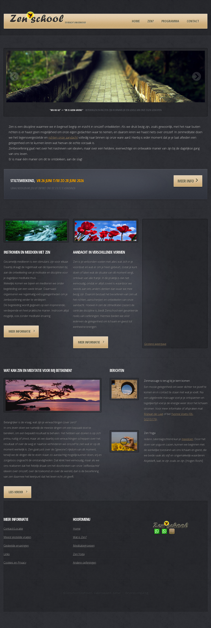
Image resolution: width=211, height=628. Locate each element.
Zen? (150, 21)
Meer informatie (19, 331)
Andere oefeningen (84, 562)
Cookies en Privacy (15, 562)
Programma (170, 21)
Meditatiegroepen (84, 545)
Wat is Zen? (80, 537)
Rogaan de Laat (153, 414)
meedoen (187, 439)
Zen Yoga (79, 554)
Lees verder (16, 492)
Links (7, 554)
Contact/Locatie (13, 528)
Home (136, 21)
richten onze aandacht (63, 137)
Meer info (186, 181)
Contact (193, 21)
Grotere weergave (155, 344)
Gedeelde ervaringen (16, 545)
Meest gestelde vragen (17, 537)
